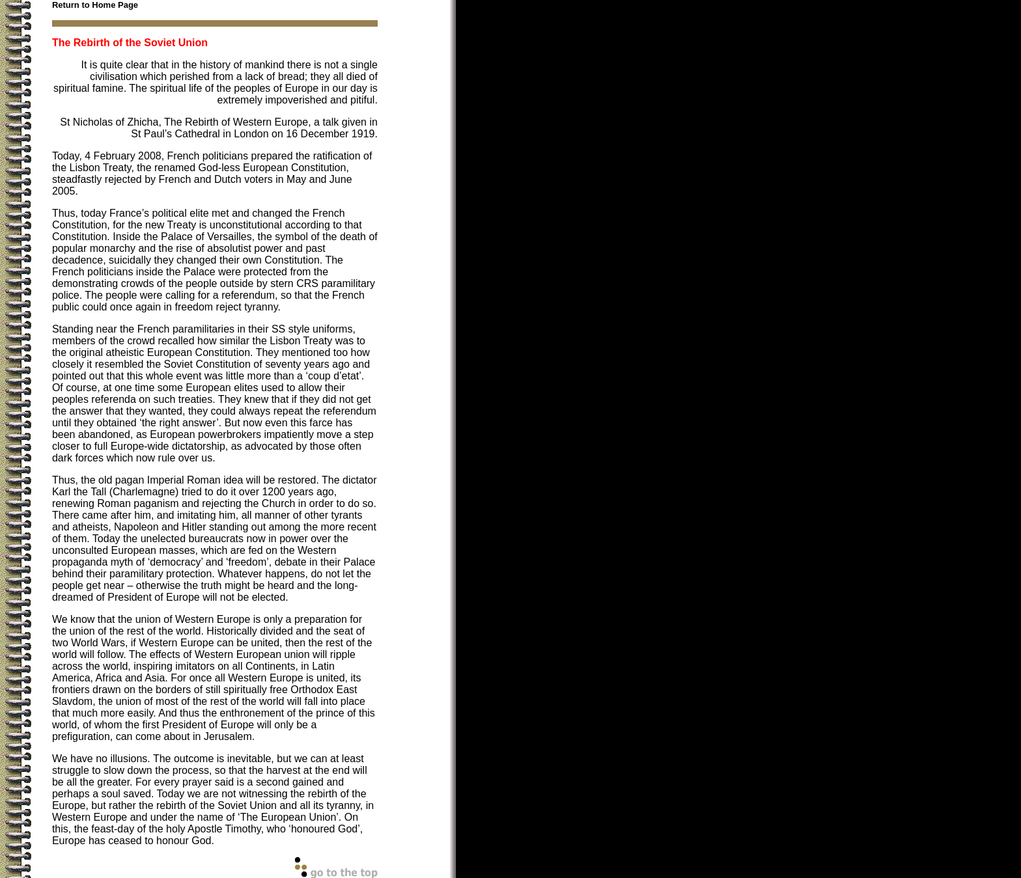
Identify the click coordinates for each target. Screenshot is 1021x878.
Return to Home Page (95, 5)
